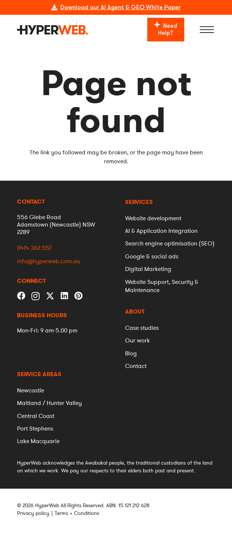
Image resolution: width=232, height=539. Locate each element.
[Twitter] (50, 295)
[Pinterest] (78, 296)
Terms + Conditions (77, 513)
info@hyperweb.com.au (48, 261)
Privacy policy (33, 513)
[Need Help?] (165, 29)
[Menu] (207, 29)
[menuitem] (139, 202)
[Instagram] (35, 296)
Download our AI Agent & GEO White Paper (120, 7)
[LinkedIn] (64, 296)
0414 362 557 (34, 248)
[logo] (52, 29)
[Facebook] (21, 296)
